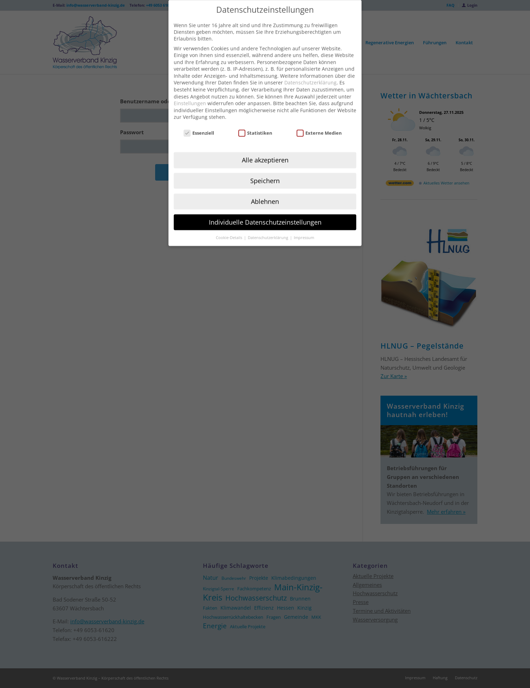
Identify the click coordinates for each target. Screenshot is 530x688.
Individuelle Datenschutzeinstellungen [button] (265, 211)
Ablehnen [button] (265, 190)
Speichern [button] (265, 169)
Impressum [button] (304, 226)
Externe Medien (319, 121)
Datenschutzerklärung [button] (268, 226)
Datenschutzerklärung (310, 71)
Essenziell (199, 121)
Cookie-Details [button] (229, 226)
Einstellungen (190, 92)
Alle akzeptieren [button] (265, 148)
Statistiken (255, 121)
